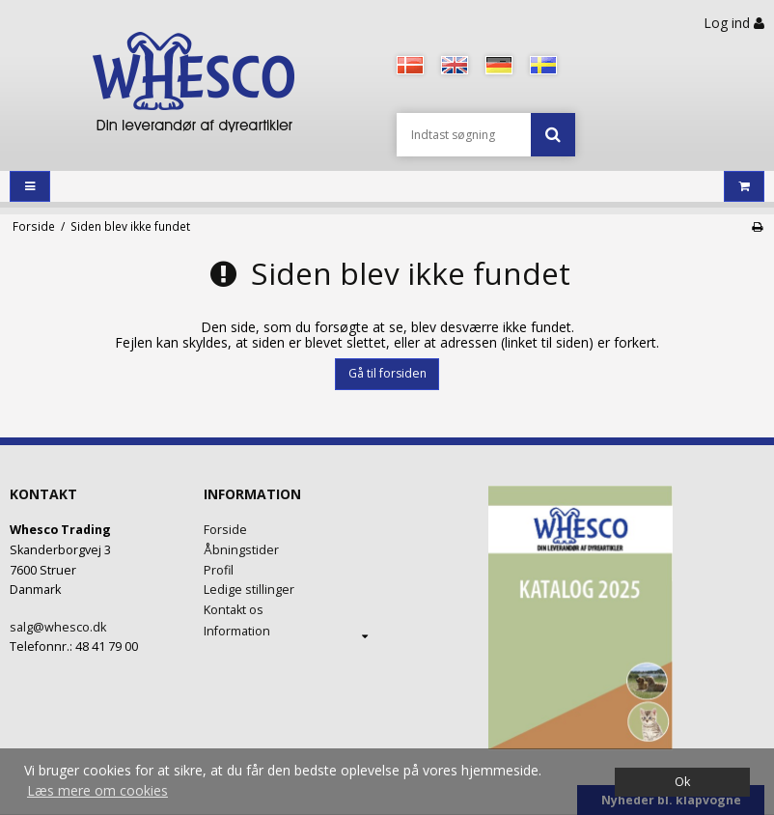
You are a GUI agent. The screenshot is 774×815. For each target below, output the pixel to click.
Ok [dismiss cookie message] (682, 781)
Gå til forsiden (387, 373)
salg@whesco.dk (58, 627)
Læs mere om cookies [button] (97, 790)
